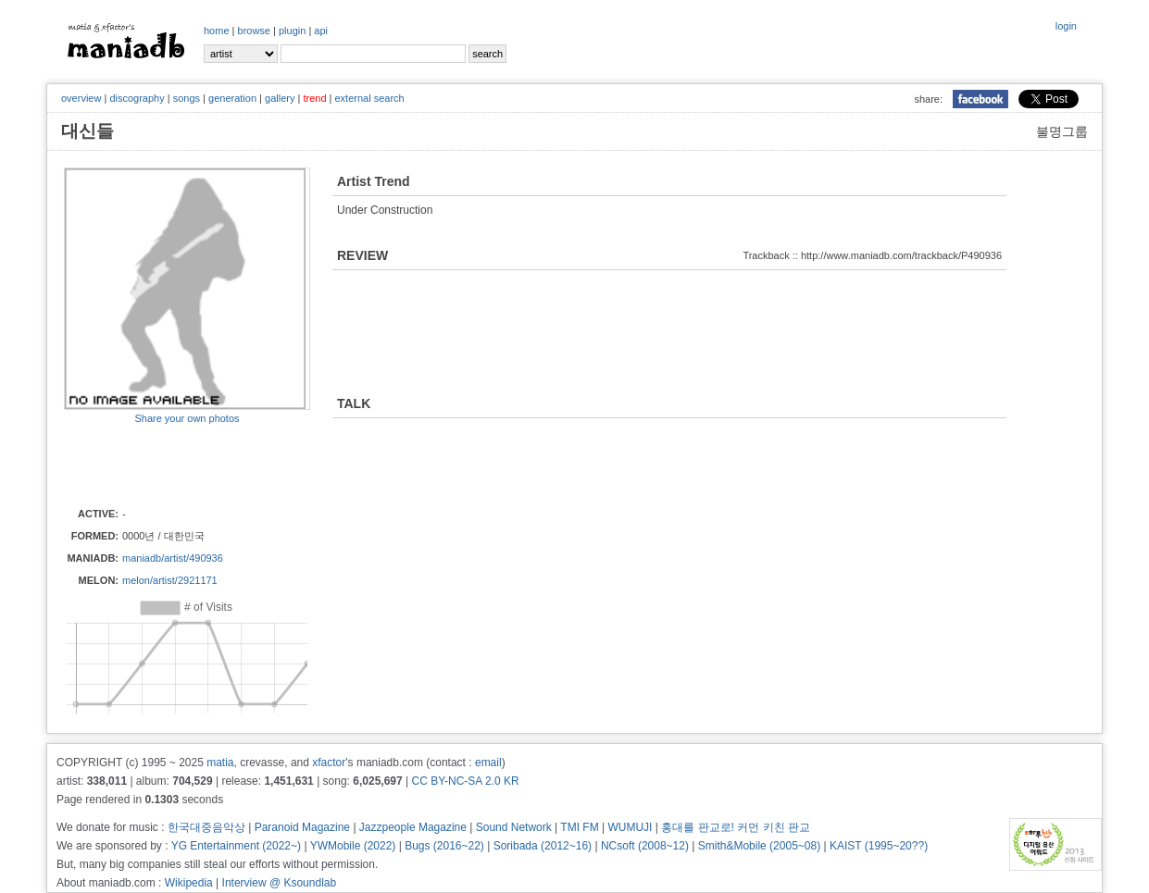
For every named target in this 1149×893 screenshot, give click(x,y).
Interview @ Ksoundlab (279, 882)
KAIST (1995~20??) (879, 845)
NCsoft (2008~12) (645, 845)
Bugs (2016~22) (444, 845)
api (321, 30)
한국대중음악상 (206, 827)
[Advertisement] (172, 464)
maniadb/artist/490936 (172, 558)
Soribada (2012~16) (542, 845)
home (217, 30)
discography (136, 98)
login (1066, 25)
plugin (292, 30)
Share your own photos (186, 418)
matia (219, 762)
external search (369, 98)
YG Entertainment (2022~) (236, 845)
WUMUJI (629, 827)
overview (81, 98)
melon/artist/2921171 (170, 580)
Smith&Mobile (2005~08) (759, 845)
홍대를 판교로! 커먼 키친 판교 (735, 827)
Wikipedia (189, 882)
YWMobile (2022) (353, 845)
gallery (279, 98)
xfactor (328, 762)
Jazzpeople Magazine (413, 827)
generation (232, 98)
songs (186, 98)
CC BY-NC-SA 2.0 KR (464, 781)
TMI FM (579, 827)
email (488, 762)
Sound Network (514, 827)
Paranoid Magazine (302, 827)
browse (254, 30)
